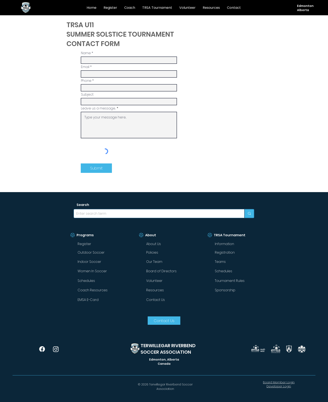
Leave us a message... (98, 108)
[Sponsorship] (233, 290)
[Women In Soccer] (96, 271)
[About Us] (164, 244)
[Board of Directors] (164, 271)
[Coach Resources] (96, 290)
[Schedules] (96, 281)
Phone (86, 80)
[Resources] (164, 290)
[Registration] (233, 252)
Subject (87, 94)
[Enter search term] (156, 213)
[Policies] (164, 252)
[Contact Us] (164, 300)
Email (85, 67)
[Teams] (233, 262)
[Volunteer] (164, 281)
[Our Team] (164, 262)
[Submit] (96, 168)
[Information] (233, 244)
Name (86, 53)
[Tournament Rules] (233, 281)
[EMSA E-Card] (96, 300)
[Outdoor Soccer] (96, 252)
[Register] (96, 244)
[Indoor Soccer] (96, 262)
